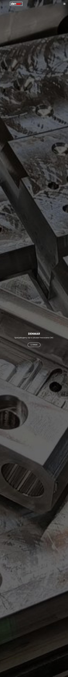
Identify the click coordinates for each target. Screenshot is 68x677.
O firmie (34, 345)
